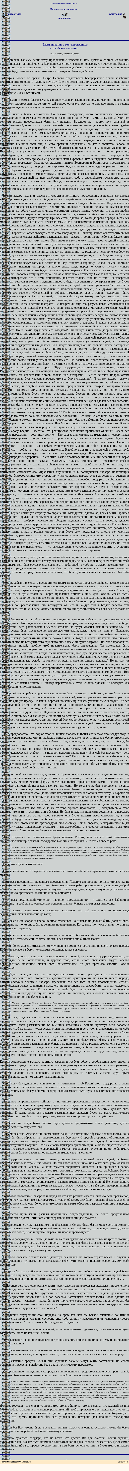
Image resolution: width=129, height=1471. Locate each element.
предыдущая (14, 14)
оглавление (64, 18)
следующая (115, 14)
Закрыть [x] (123, 1462)
